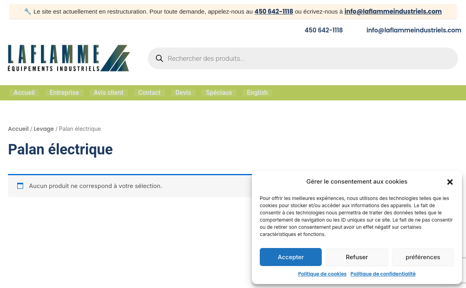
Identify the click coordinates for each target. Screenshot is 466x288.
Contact (149, 92)
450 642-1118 (273, 11)
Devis (183, 92)
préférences (423, 257)
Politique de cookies (322, 273)
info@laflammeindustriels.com (393, 11)
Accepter (291, 257)
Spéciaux (219, 92)
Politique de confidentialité (383, 273)
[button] (450, 182)
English (257, 92)
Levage (44, 128)
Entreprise (64, 92)
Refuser (357, 257)
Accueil (24, 92)
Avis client (108, 92)
